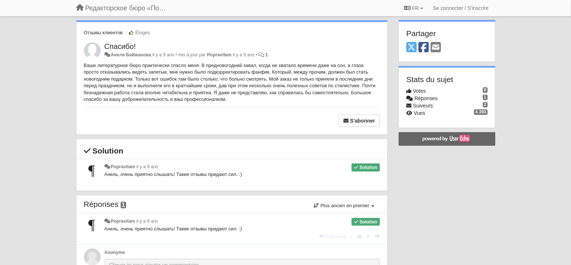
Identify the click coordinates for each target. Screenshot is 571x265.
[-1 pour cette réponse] (377, 236)
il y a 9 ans (147, 166)
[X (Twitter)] (411, 47)
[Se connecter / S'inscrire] (460, 8)
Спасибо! (120, 46)
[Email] (436, 47)
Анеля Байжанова (131, 54)
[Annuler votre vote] (368, 236)
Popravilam (219, 54)
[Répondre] (332, 236)
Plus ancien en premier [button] (344, 205)
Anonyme (114, 252)
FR (413, 8)
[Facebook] (423, 47)
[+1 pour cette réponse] (359, 236)
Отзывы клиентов (103, 32)
